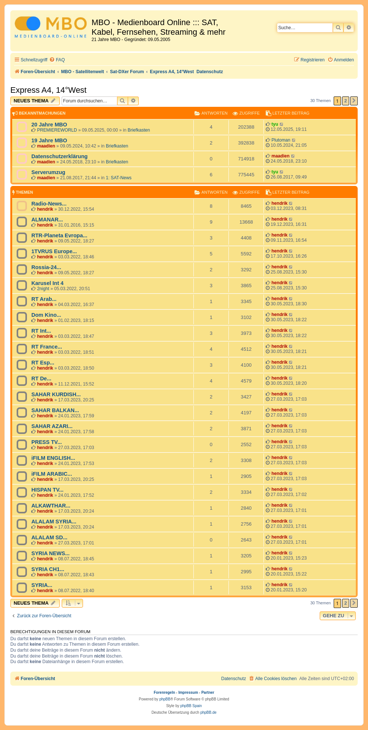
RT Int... (41, 331)
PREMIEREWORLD (57, 130)
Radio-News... (48, 204)
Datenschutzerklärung (59, 156)
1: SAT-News (119, 177)
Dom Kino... (46, 315)
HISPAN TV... (47, 490)
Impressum (188, 692)
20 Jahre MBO (49, 125)
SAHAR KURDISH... (56, 394)
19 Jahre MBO (49, 140)
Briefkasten (139, 130)
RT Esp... (42, 363)
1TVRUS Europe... (54, 251)
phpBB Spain (191, 706)
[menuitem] (57, 60)
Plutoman (280, 140)
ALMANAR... (47, 220)
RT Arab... (43, 299)
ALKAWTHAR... (50, 506)
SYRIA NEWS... (50, 553)
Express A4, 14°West (48, 90)
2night (43, 288)
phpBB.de (208, 712)
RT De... (41, 378)
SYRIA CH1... (47, 569)
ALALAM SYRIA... (53, 521)
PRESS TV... (46, 442)
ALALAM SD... (49, 537)
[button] (354, 100)
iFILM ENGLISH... (53, 458)
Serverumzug (48, 172)
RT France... (46, 347)
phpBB (165, 699)
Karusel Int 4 (47, 283)
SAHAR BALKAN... (55, 410)
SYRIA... (41, 585)
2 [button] (345, 100)
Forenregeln (164, 692)
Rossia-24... (46, 267)
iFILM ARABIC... (51, 474)
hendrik (45, 209)
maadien (46, 146)
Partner (207, 692)
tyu (274, 124)
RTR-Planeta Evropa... (59, 235)
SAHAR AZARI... (52, 426)
